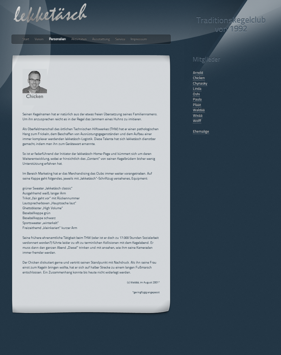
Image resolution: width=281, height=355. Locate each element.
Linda (197, 89)
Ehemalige (201, 131)
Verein (39, 39)
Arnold (198, 73)
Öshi (196, 94)
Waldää (199, 110)
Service (120, 39)
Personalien (57, 39)
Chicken (199, 78)
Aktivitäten (79, 39)
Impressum (139, 39)
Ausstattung (101, 39)
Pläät (197, 105)
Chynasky (200, 83)
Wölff (197, 121)
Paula (197, 99)
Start (26, 39)
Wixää (198, 116)
